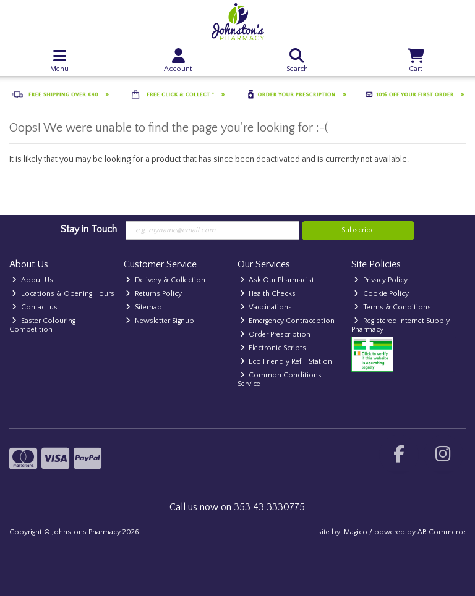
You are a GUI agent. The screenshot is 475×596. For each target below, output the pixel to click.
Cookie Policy (381, 294)
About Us (32, 280)
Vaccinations (266, 307)
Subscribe (358, 230)
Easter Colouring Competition (42, 325)
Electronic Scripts (273, 348)
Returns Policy (154, 294)
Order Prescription (275, 334)
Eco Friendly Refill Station (286, 362)
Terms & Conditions (392, 307)
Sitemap (144, 307)
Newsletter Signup (160, 321)
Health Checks (268, 294)
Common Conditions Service (280, 379)
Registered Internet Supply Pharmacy (400, 325)
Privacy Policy (381, 280)
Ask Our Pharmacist (277, 280)
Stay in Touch (89, 229)
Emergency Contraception (287, 321)
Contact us (35, 307)
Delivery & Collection (165, 280)
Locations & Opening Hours (63, 294)
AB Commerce (441, 532)
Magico (355, 532)
